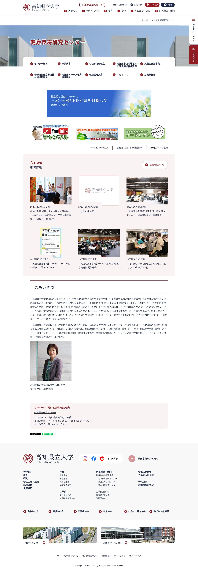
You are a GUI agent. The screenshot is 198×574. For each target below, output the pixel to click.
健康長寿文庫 (96, 74)
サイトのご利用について (67, 556)
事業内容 (66, 63)
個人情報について (90, 556)
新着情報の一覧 (157, 165)
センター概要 (41, 63)
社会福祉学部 (65, 482)
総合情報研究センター (107, 485)
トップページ (147, 20)
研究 (124, 10)
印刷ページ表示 (160, 148)
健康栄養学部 (65, 485)
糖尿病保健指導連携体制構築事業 (44, 76)
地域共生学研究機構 (104, 475)
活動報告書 (149, 74)
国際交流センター (104, 492)
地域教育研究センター (107, 478)
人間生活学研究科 (67, 498)
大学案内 (72, 10)
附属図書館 (101, 498)
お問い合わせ (119, 556)
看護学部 (64, 478)
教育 (110, 10)
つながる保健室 (97, 63)
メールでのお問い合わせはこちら (50, 424)
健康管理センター (104, 495)
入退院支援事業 (152, 63)
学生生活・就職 (142, 10)
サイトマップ (135, 556)
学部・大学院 (92, 10)
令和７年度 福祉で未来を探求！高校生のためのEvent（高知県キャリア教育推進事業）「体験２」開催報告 (50, 215)
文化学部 (64, 475)
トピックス (122, 74)
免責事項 (106, 556)
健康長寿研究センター (45, 412)
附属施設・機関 (167, 10)
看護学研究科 (65, 495)
